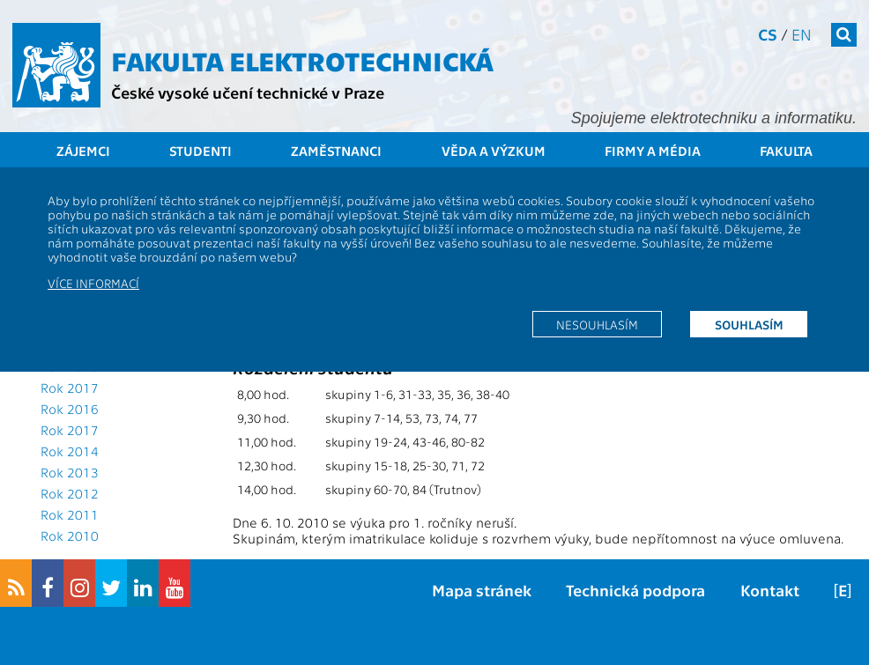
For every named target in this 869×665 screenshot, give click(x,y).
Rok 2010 (70, 535)
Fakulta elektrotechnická (302, 60)
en (801, 34)
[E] (842, 589)
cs (767, 34)
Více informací (93, 283)
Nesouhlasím (597, 324)
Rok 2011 (70, 514)
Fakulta (786, 151)
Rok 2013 (70, 472)
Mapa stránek (481, 589)
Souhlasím (749, 324)
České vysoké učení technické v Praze (247, 92)
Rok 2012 (70, 493)
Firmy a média (653, 151)
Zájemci (83, 151)
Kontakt (769, 589)
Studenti (200, 151)
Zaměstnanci (336, 151)
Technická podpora (635, 589)
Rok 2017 (70, 387)
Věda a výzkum (494, 151)
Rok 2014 (70, 451)
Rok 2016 (70, 409)
